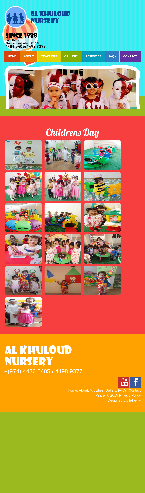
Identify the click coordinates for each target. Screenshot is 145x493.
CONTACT (130, 56)
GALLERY (71, 56)
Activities (96, 390)
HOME (12, 56)
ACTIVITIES (93, 56)
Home (72, 390)
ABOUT (29, 56)
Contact (135, 390)
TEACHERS (49, 56)
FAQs (112, 56)
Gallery (110, 390)
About (83, 390)
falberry (135, 400)
